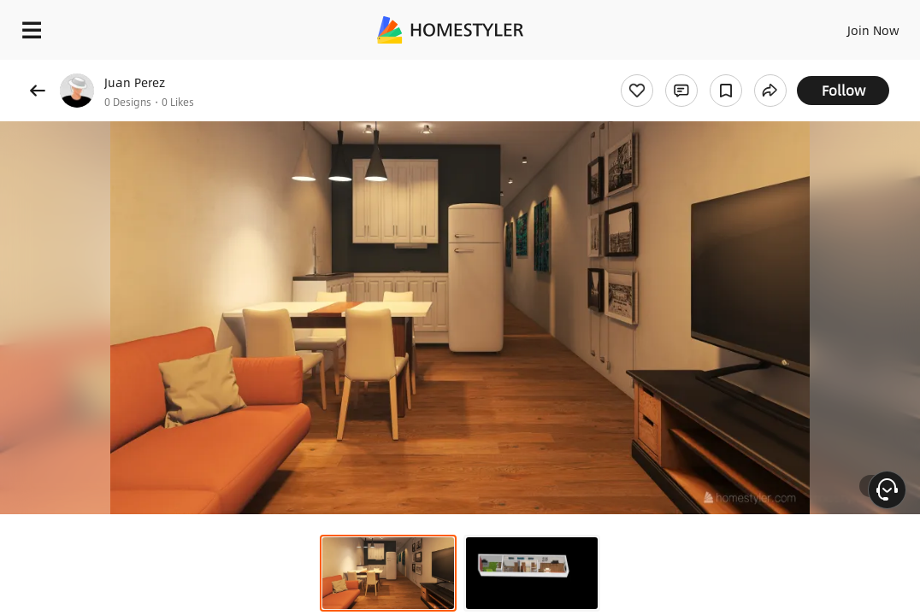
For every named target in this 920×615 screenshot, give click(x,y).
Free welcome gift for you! (657, 68)
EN (806, 25)
